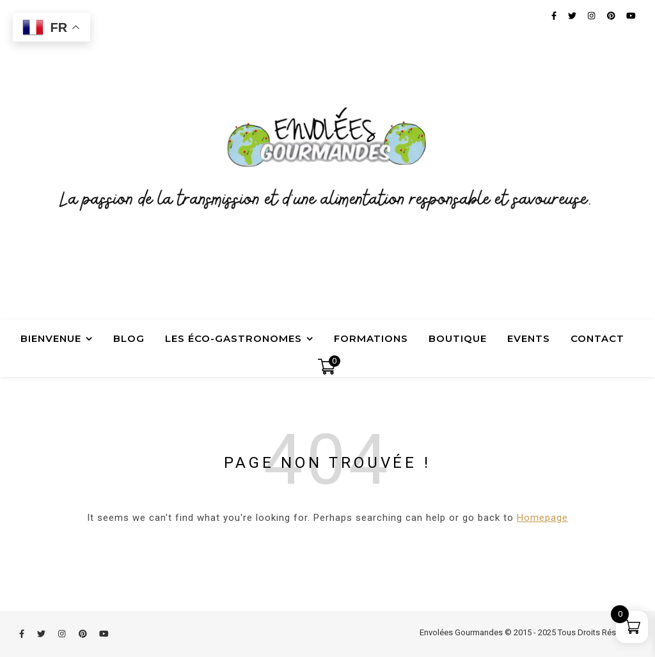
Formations (371, 338)
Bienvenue (50, 338)
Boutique (458, 338)
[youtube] (104, 633)
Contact (597, 338)
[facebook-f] (22, 633)
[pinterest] (84, 633)
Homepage (542, 517)
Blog (129, 338)
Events (528, 338)
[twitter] (42, 633)
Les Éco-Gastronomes (233, 338)
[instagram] (62, 633)
